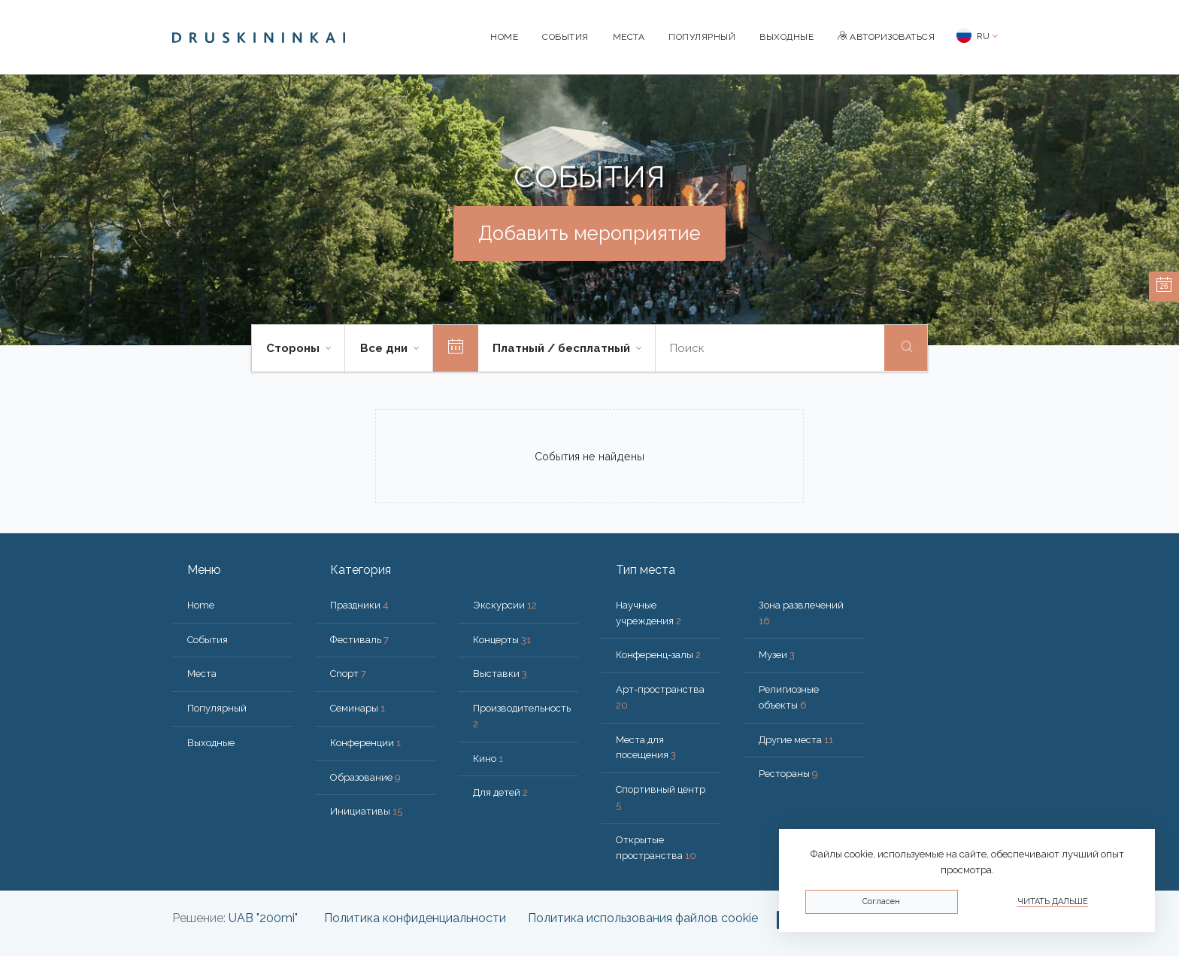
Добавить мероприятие (589, 233)
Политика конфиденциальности (415, 918)
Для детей (500, 792)
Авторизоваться (886, 37)
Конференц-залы (658, 654)
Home (504, 37)
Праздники (359, 605)
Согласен (881, 901)
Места (629, 37)
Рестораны (788, 773)
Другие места (796, 739)
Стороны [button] (294, 348)
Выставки (500, 673)
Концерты (502, 639)
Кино (488, 758)
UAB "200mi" (263, 918)
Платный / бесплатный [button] (563, 348)
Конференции (365, 742)
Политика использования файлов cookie (643, 918)
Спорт (348, 673)
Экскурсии (505, 605)
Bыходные (786, 37)
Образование (365, 777)
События (565, 37)
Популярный (701, 37)
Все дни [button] (385, 348)
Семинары (357, 708)
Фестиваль (359, 639)
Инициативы (366, 811)
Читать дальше (1052, 901)
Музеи (777, 654)
